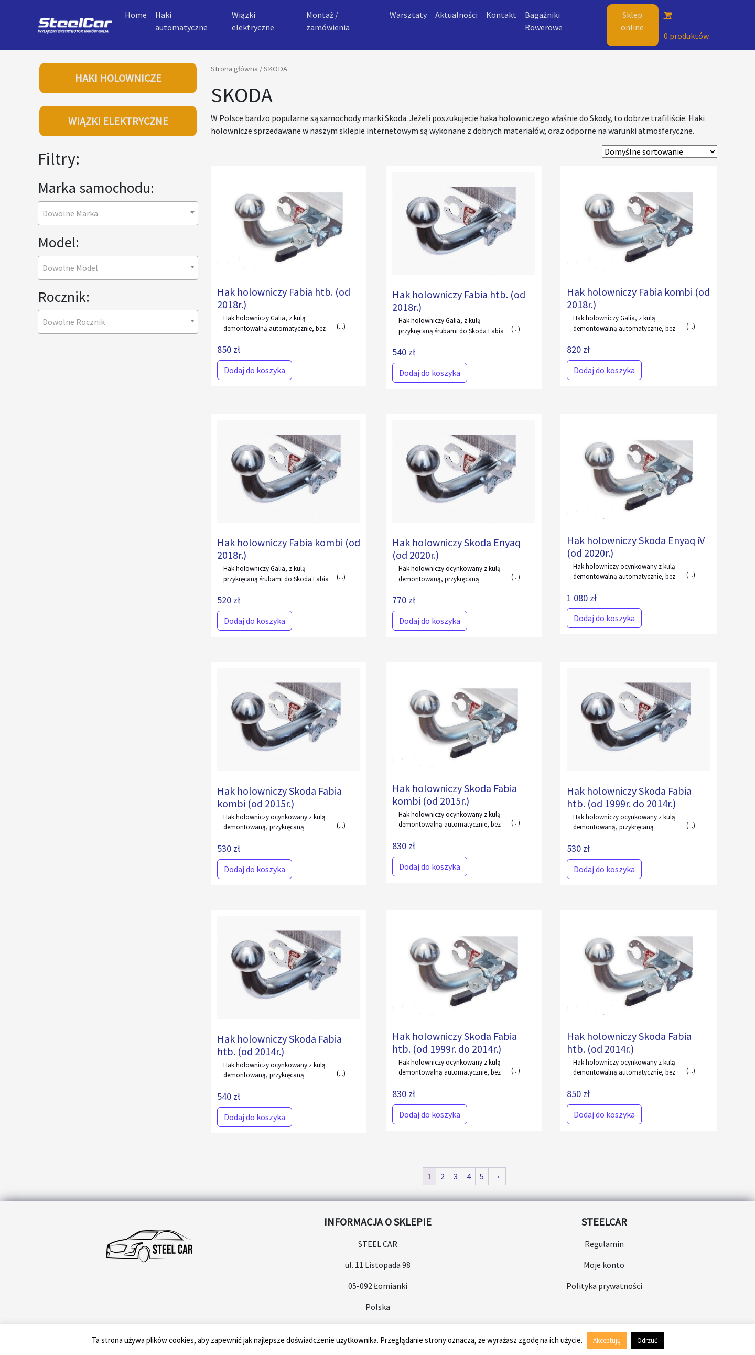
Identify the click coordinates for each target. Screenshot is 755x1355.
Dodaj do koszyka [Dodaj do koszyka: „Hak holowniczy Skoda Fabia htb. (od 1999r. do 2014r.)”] (604, 869)
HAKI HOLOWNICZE (118, 77)
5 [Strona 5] (482, 1176)
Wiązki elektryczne (253, 20)
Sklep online (632, 20)
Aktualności (456, 14)
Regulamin (604, 1244)
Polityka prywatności (604, 1286)
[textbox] (73, 213)
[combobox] (118, 213)
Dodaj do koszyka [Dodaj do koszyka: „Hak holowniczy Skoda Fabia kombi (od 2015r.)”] (254, 869)
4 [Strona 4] (469, 1176)
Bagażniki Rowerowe (544, 20)
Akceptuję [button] (606, 1340)
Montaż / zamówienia (328, 20)
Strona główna (234, 68)
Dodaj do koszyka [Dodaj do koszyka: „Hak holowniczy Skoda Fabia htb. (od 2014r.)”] (254, 1117)
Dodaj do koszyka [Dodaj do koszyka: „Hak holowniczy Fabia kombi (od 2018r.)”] (604, 370)
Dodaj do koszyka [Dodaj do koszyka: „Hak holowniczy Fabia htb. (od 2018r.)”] (254, 370)
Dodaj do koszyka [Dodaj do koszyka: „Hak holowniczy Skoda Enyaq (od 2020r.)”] (429, 620)
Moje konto (604, 1265)
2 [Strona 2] (442, 1176)
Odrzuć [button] (647, 1340)
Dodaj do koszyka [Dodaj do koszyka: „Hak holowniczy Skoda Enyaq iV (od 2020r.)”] (604, 618)
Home (136, 14)
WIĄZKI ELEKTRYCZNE (118, 120)
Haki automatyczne (181, 20)
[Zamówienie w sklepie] (659, 151)
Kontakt (501, 14)
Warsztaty (408, 14)
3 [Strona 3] (456, 1176)
